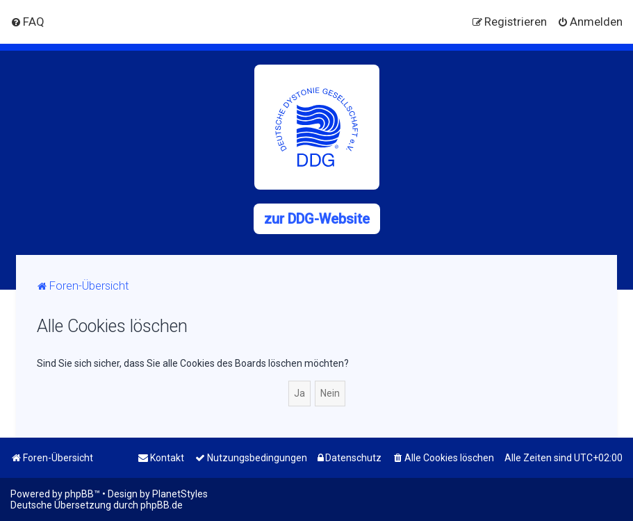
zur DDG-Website (317, 218)
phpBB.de (161, 505)
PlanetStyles (180, 493)
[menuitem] (27, 21)
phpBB (79, 493)
